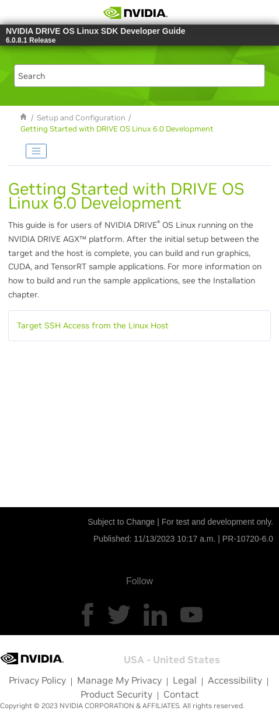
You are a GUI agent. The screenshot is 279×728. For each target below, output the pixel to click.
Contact (181, 694)
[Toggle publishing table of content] (36, 151)
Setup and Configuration (81, 118)
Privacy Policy (37, 680)
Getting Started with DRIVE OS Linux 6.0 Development (117, 129)
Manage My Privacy (119, 680)
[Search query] (139, 75)
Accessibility (235, 680)
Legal (185, 680)
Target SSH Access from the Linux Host (93, 325)
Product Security (116, 694)
